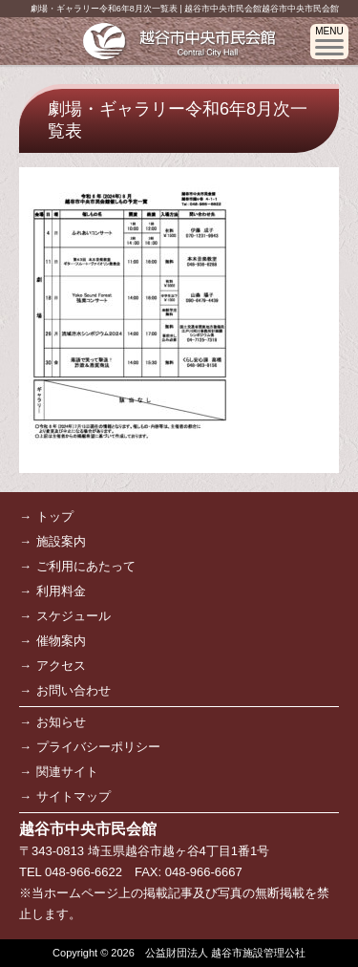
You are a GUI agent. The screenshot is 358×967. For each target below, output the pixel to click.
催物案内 (61, 641)
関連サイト (67, 771)
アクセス (61, 665)
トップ (55, 516)
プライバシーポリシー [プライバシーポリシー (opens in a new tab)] (98, 747)
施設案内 (61, 541)
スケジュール (73, 616)
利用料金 (61, 591)
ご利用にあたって (86, 566)
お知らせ (61, 722)
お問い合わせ (73, 690)
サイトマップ (73, 796)
